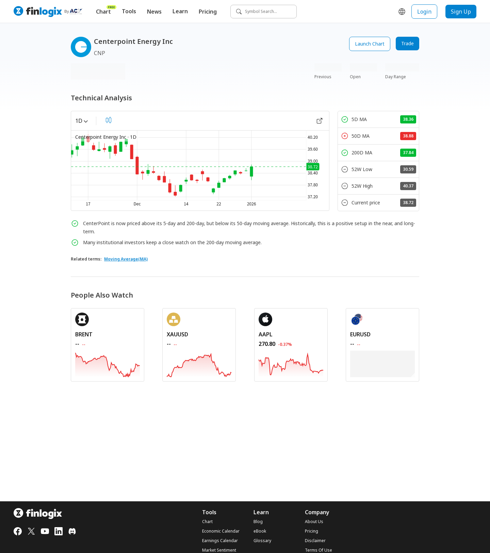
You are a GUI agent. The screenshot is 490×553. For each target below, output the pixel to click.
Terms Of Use (318, 550)
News (154, 11)
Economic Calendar (221, 531)
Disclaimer (315, 540)
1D (81, 120)
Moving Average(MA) (126, 259)
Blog (258, 521)
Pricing (208, 11)
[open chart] (319, 120)
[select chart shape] (108, 120)
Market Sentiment (219, 550)
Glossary (262, 540)
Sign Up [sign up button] (461, 11)
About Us (314, 521)
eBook (260, 531)
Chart (106, 10)
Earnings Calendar (220, 540)
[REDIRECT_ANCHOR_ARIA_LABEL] (107, 334)
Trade (407, 43)
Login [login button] (424, 11)
